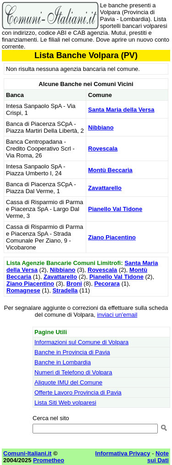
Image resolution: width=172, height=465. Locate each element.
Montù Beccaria (110, 170)
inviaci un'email (117, 314)
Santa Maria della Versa (121, 109)
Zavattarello (105, 187)
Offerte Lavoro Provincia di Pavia (78, 392)
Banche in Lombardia (62, 362)
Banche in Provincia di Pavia (72, 352)
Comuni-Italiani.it (27, 453)
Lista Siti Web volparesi (65, 402)
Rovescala (102, 148)
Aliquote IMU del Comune (68, 382)
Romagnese (23, 290)
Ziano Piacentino (112, 237)
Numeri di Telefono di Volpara (73, 372)
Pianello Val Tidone (115, 208)
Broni (74, 283)
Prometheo (48, 460)
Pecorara (107, 283)
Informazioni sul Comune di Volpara (81, 342)
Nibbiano (101, 127)
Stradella (65, 290)
